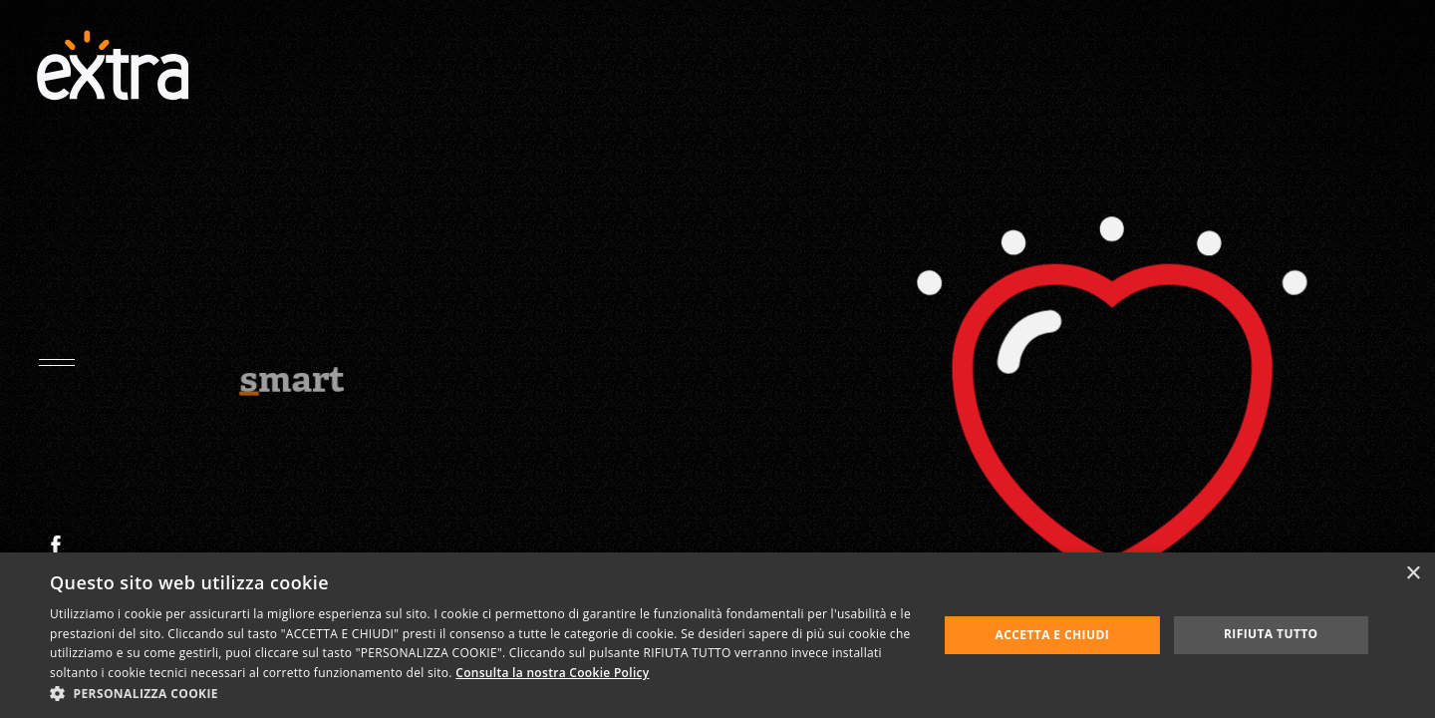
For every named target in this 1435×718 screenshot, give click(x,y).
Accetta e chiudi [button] (1053, 634)
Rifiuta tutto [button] (1271, 633)
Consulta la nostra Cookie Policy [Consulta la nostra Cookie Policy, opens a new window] (552, 672)
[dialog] (717, 635)
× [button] (1412, 573)
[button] (481, 693)
